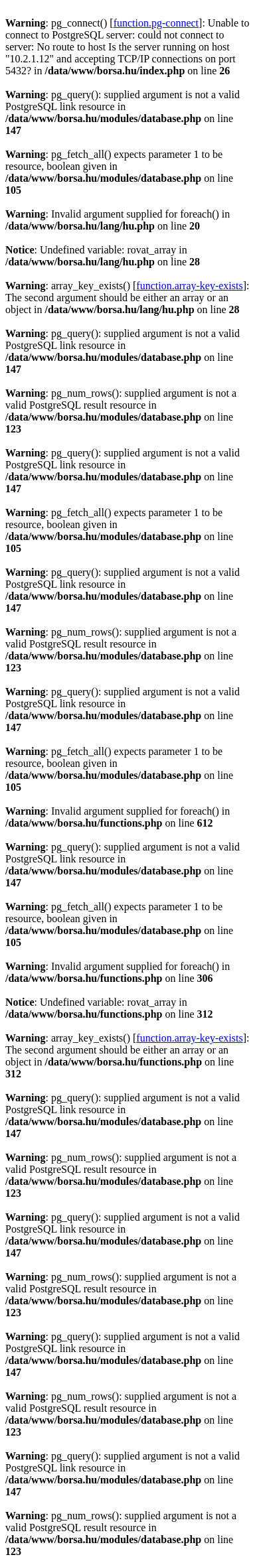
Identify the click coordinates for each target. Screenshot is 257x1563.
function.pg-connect (156, 23)
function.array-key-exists (189, 285)
